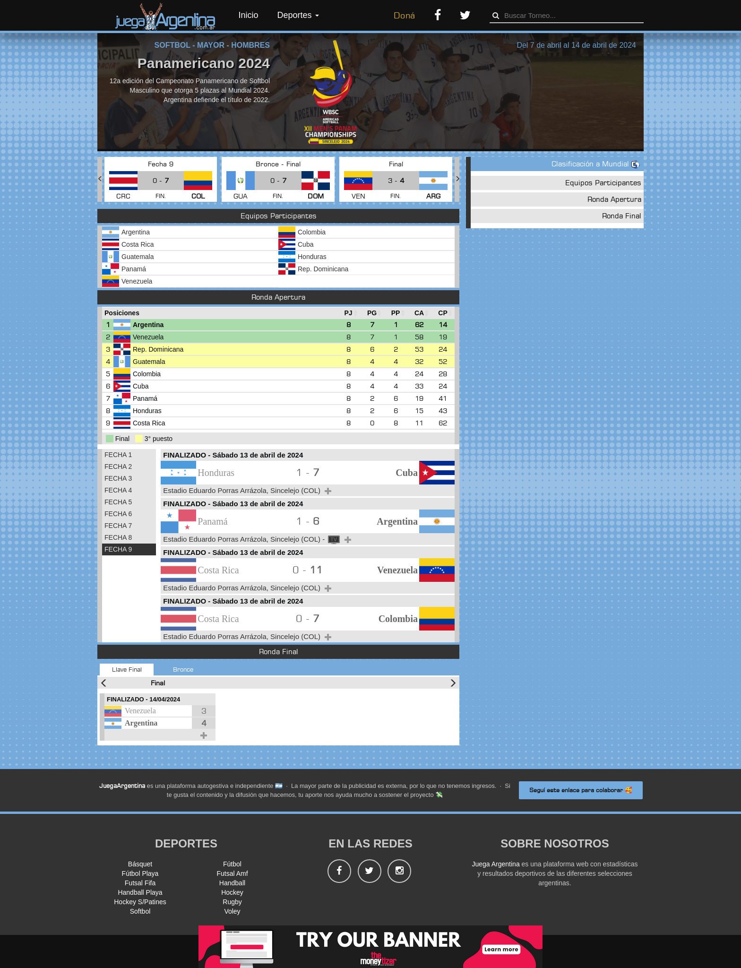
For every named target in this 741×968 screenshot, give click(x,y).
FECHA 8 (118, 537)
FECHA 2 (118, 466)
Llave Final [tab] (127, 669)
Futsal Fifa (140, 883)
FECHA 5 (118, 502)
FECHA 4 (118, 490)
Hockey (232, 892)
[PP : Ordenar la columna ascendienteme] (395, 313)
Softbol (140, 911)
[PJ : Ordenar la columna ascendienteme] (348, 313)
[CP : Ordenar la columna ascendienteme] (443, 313)
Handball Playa (140, 892)
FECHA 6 (118, 514)
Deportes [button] (298, 15)
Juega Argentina (495, 864)
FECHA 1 (118, 454)
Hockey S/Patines (140, 902)
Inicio (248, 15)
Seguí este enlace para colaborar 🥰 (580, 790)
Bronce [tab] (183, 669)
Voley (232, 911)
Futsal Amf (232, 873)
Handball (232, 883)
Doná (404, 15)
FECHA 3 (118, 478)
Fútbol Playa (140, 873)
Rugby (232, 902)
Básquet (140, 864)
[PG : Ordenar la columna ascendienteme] (372, 313)
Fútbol (232, 864)
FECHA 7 (118, 525)
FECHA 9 (118, 549)
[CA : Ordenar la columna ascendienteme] (419, 313)
